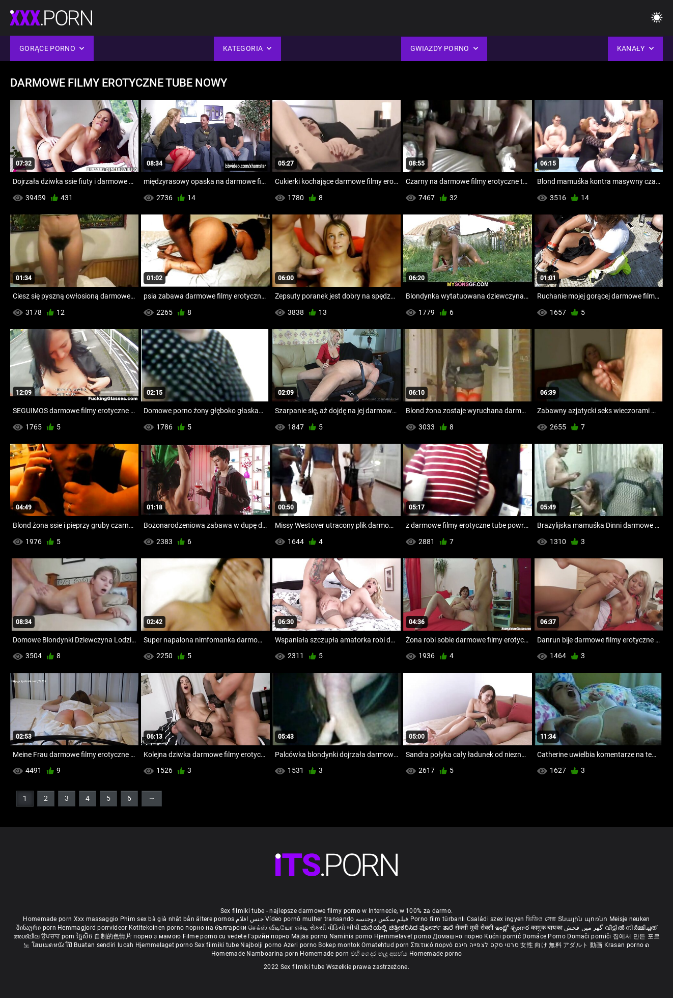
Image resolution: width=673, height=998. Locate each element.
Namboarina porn (273, 953)
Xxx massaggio (96, 919)
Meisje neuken (629, 919)
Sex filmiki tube (216, 945)
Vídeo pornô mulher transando (309, 919)
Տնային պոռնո (583, 919)
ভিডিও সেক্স (541, 919)
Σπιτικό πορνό (433, 945)
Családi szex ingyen (495, 919)
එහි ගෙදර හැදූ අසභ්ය (380, 953)
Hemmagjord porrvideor (93, 927)
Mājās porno (310, 936)
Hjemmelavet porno (403, 936)
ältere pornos (215, 919)
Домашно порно (458, 936)
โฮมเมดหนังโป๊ (53, 945)
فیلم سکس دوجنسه (382, 919)
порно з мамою (157, 936)
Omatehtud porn (386, 945)
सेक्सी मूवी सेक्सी (474, 927)
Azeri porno (301, 945)
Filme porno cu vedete (214, 936)
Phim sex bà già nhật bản (157, 919)
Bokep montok (339, 945)
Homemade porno (435, 953)
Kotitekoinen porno (157, 927)
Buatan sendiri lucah (104, 945)
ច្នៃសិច (85, 936)
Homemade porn (48, 919)
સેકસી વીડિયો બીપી (334, 927)
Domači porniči (590, 936)
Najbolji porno (261, 945)
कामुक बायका (547, 927)
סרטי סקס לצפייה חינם (487, 945)
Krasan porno (625, 945)
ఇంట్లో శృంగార (513, 927)
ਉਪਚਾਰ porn (58, 936)
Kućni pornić (503, 936)
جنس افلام (249, 919)
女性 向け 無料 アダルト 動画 (561, 945)
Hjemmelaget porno (164, 945)
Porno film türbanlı (437, 919)
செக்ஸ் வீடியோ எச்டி (278, 927)
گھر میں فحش (584, 927)
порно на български (215, 927)
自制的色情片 (113, 936)
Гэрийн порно (269, 936)
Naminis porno (351, 936)
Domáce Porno (544, 936)
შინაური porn (37, 927)
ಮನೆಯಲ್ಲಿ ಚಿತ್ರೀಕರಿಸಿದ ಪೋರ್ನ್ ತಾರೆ (408, 927)
